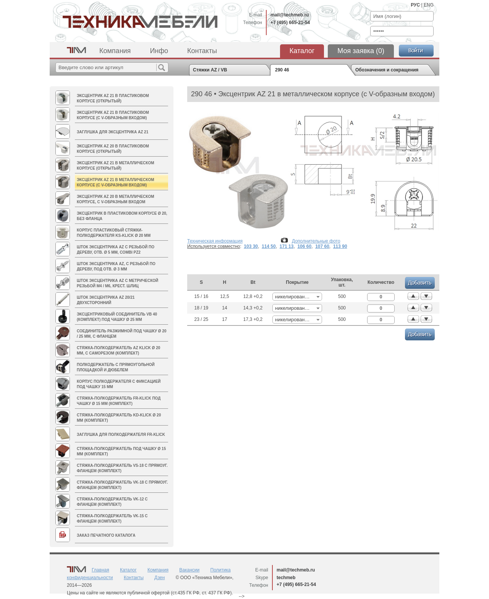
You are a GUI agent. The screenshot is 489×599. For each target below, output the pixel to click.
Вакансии (189, 570)
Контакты (202, 51)
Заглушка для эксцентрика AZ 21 (112, 132)
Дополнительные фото (316, 241)
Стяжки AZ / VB (210, 70)
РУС (415, 5)
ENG (429, 5)
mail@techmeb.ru (289, 15)
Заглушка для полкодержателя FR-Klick (121, 434)
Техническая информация (215, 241)
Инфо (159, 51)
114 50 (269, 246)
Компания (115, 51)
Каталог (302, 51)
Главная (100, 570)
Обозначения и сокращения (386, 70)
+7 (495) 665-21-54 (290, 22)
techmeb (286, 577)
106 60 (304, 246)
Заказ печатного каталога (106, 535)
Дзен (159, 577)
